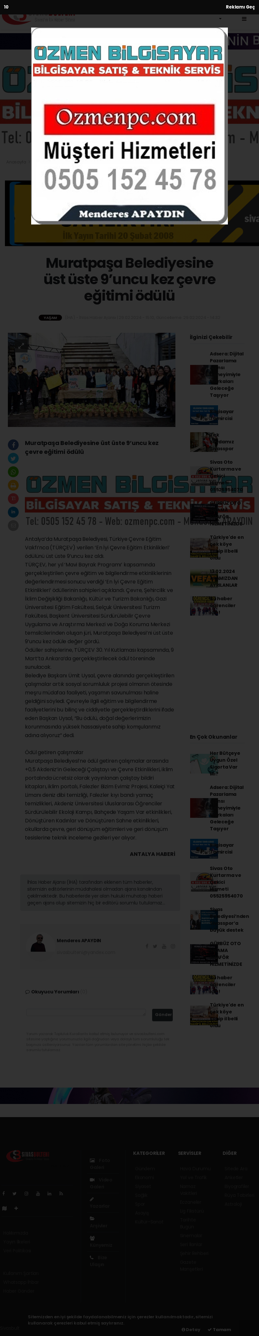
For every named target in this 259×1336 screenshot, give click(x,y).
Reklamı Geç (240, 7)
